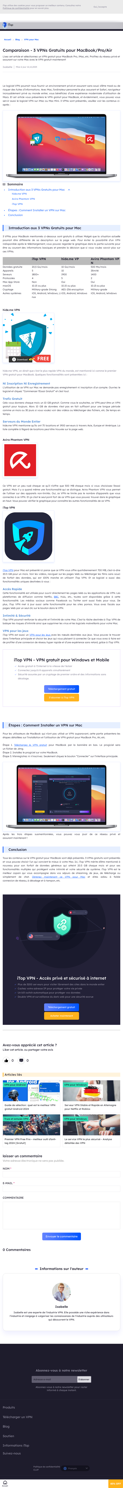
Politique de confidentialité (46, 1466)
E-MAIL (8, 1183)
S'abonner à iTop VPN (61, 697)
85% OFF (115, 1483)
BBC (56, 596)
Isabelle (7, 67)
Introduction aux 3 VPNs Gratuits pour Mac (39, 189)
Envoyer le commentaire (62, 1236)
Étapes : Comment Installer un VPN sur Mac (37, 210)
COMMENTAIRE (13, 1197)
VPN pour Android (15, 1084)
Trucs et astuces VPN (16, 1118)
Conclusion (15, 215)
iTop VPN (17, 204)
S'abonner (83, 1379)
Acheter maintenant (61, 1015)
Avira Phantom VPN (24, 198)
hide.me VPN (19, 193)
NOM (7, 1168)
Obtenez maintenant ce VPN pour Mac (58, 876)
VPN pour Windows (75, 1084)
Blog (17, 39)
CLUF (36, 1469)
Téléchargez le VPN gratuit (30, 744)
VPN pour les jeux (40, 634)
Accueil (7, 39)
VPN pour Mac (31, 39)
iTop (61, 1356)
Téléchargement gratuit (61, 688)
